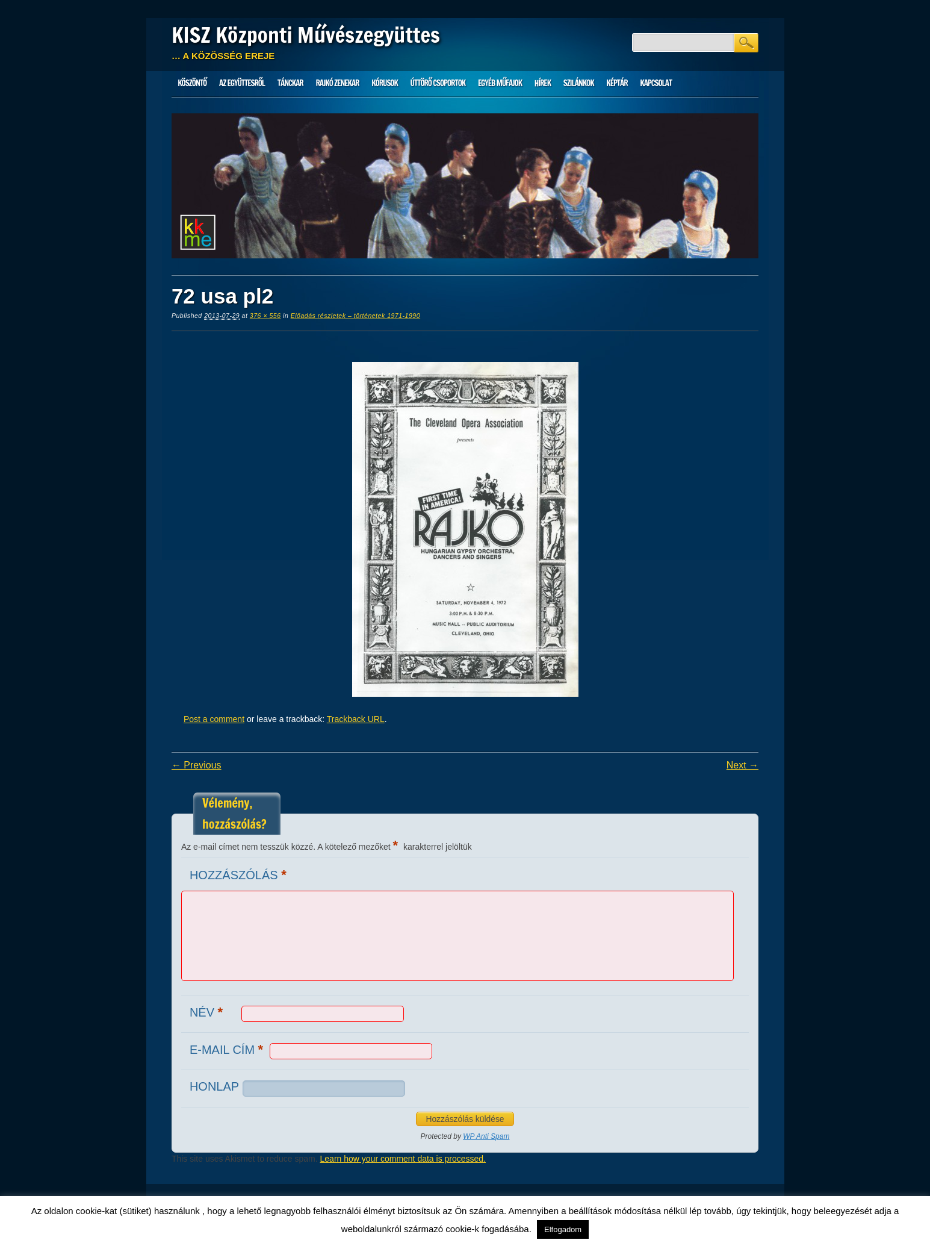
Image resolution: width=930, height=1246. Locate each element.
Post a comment (214, 719)
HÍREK (543, 83)
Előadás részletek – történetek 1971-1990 (355, 315)
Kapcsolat (656, 83)
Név (208, 1012)
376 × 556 (265, 315)
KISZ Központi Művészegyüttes (306, 35)
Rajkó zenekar (337, 83)
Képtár (616, 83)
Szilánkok (578, 83)
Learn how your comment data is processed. (403, 1158)
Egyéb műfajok (500, 83)
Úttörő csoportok (438, 83)
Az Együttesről (242, 83)
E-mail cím (228, 1049)
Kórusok (384, 83)
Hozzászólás (240, 874)
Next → (742, 765)
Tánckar (290, 83)
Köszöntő (192, 83)
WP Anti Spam (486, 1136)
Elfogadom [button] (562, 1229)
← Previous (197, 765)
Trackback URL (356, 719)
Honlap (214, 1086)
